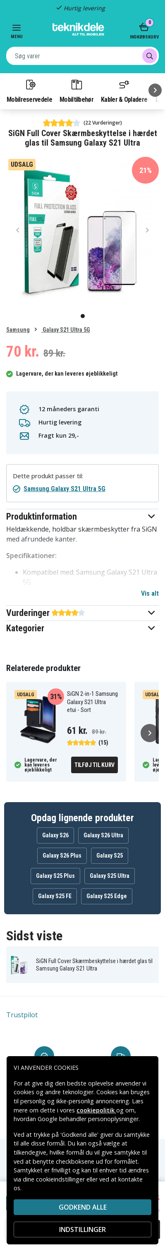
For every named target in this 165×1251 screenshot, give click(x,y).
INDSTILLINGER (82, 1229)
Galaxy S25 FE (55, 896)
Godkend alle (83, 1207)
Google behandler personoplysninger (88, 1119)
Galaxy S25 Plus (55, 875)
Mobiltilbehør (76, 90)
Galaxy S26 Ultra (103, 835)
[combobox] (82, 56)
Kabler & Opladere (124, 90)
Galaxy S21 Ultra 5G (65, 329)
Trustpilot (22, 1014)
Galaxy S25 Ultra (109, 875)
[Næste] (155, 90)
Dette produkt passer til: (48, 476)
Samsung (18, 329)
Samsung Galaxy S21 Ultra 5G (64, 489)
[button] (82, 516)
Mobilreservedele (29, 90)
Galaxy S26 (55, 835)
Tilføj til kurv (94, 765)
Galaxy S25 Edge (106, 896)
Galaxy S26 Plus (62, 855)
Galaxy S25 (109, 855)
